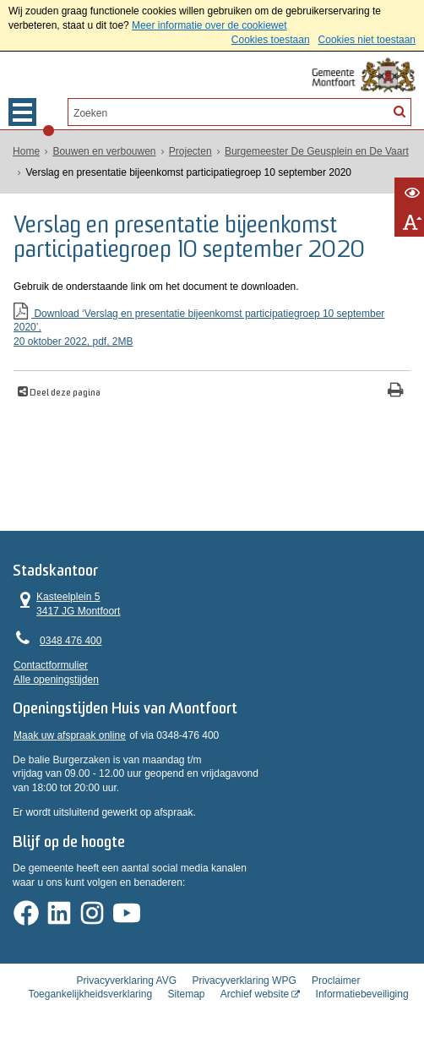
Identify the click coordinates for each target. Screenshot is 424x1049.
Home (26, 151)
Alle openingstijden (56, 684)
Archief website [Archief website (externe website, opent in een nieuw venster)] (254, 1001)
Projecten (190, 151)
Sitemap (185, 1001)
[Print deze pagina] (395, 391)
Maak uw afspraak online (70, 745)
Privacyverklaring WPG (244, 986)
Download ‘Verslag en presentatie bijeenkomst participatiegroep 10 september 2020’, (212, 327)
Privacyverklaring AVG (127, 986)
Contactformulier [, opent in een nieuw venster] (51, 669)
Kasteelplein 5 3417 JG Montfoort (67, 608)
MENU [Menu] (22, 112)
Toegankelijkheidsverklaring (90, 1001)
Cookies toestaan (270, 40)
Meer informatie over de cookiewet (209, 25)
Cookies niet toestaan (367, 40)
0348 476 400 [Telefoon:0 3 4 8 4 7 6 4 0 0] (70, 646)
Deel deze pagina (64, 392)
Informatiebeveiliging (362, 1001)
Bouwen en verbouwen (103, 151)
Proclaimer (336, 986)
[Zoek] (399, 111)
